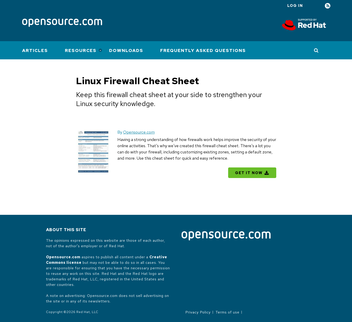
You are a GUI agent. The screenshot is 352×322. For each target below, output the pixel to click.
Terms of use (227, 312)
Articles (35, 50)
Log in (295, 5)
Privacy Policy (198, 312)
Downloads (126, 50)
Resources (80, 50)
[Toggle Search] (316, 50)
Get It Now (249, 172)
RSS (327, 6)
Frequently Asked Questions (203, 50)
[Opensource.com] (62, 23)
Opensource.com (139, 132)
